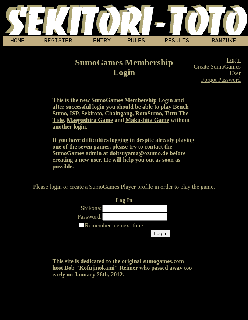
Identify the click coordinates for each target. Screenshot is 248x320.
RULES (136, 42)
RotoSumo (148, 115)
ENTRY (102, 42)
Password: (90, 218)
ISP (74, 115)
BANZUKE (224, 42)
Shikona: (91, 209)
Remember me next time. (115, 227)
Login (234, 61)
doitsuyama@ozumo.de (139, 155)
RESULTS (176, 42)
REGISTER (58, 42)
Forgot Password (221, 81)
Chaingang (118, 115)
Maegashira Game (90, 121)
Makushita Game (147, 121)
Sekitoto (91, 115)
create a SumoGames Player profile (111, 188)
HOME (17, 42)
